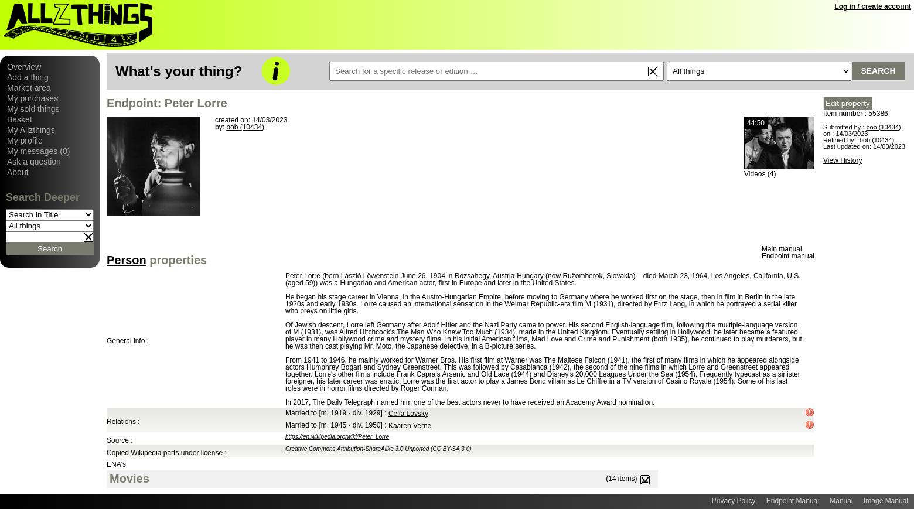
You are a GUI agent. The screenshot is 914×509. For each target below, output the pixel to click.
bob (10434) (245, 127)
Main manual (782, 249)
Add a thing (28, 77)
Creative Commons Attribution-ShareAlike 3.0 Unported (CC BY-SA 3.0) (378, 449)
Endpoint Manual (792, 501)
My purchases (32, 98)
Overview (24, 66)
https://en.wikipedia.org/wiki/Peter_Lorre (337, 436)
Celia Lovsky (408, 413)
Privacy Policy (734, 501)
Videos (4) (760, 174)
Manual (841, 501)
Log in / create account (872, 6)
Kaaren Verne (409, 426)
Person (126, 260)
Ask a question (34, 161)
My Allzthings (31, 130)
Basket (19, 119)
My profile (25, 140)
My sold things (33, 109)
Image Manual (886, 501)
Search (878, 71)
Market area (29, 88)
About (18, 172)
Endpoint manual (788, 256)
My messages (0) (38, 151)
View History (842, 160)
